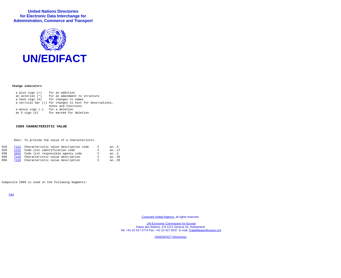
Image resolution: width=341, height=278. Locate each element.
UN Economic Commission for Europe (171, 248)
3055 (17, 170)
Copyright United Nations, (158, 241)
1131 (17, 166)
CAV (11, 217)
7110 (17, 174)
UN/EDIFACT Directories (171, 261)
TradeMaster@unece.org (205, 254)
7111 (17, 162)
